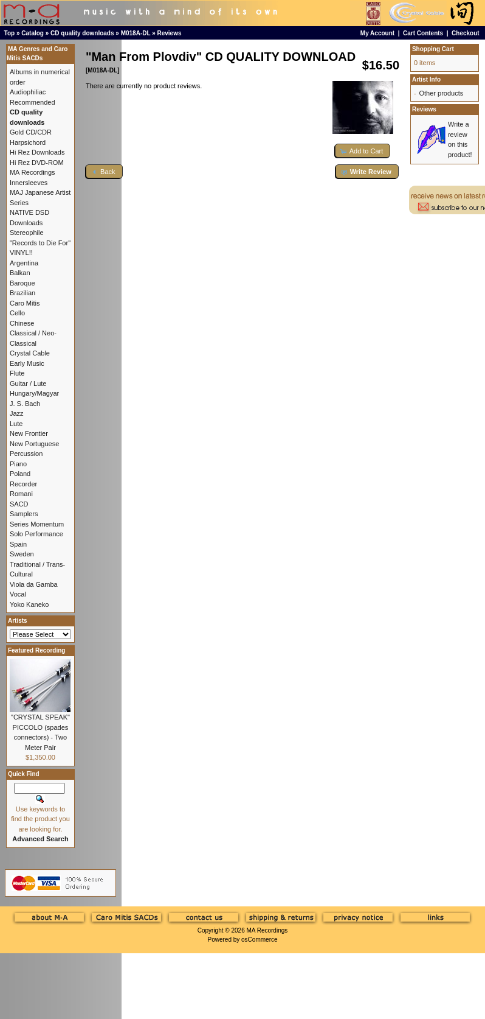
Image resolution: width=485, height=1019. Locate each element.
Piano (18, 463)
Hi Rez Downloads (37, 152)
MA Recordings (266, 930)
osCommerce (259, 939)
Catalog (32, 33)
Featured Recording (36, 650)
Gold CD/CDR (31, 132)
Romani (21, 493)
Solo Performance (36, 534)
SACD (19, 504)
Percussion (26, 453)
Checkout (466, 33)
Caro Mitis (25, 303)
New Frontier (29, 433)
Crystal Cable (30, 353)
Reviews (169, 33)
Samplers (24, 513)
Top (9, 33)
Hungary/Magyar (34, 393)
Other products (441, 93)
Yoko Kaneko (29, 604)
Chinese (22, 323)
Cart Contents (423, 33)
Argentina (24, 263)
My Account (377, 33)
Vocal (18, 594)
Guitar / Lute (28, 383)
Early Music (27, 363)
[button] (363, 151)
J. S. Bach (25, 403)
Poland (20, 473)
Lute (16, 423)
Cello (17, 313)
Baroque (22, 283)
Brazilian (22, 292)
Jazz (17, 413)
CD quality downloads (82, 33)
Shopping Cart (433, 49)
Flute (17, 373)
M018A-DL (136, 33)
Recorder (23, 484)
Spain (18, 544)
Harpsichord (28, 142)
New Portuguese (34, 443)
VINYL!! (21, 252)
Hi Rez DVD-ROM (37, 162)
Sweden (22, 554)
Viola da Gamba (34, 584)
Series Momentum (37, 524)
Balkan (20, 272)
